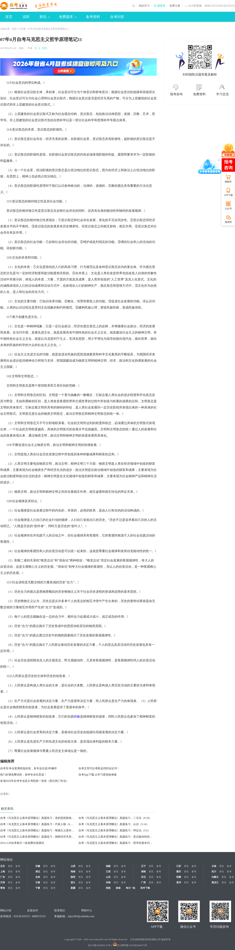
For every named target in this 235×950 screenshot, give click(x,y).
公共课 (21, 29)
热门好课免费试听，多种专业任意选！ (23, 774)
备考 (17, 866)
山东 (108, 877)
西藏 (178, 877)
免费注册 (174, 5)
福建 (108, 866)
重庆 (178, 871)
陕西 (73, 877)
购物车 (228, 181)
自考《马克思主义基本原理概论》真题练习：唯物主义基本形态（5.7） (43, 830)
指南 (108, 888)
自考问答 (117, 17)
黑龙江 (215, 882)
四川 (214, 871)
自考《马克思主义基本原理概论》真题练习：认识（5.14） (113, 824)
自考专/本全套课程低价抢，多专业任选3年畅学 (28, 768)
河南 (108, 882)
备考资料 (93, 17)
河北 (143, 877)
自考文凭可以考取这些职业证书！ (99, 768)
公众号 (228, 208)
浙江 (73, 882)
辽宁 (143, 866)
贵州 (178, 882)
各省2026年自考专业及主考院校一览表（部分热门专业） (34, 780)
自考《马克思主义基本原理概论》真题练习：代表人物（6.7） (37, 824)
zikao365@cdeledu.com (81, 916)
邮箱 (118, 888)
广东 (2, 877)
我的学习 (144, 5)
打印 (44, 48)
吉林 (37, 877)
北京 (2, 866)
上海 (2, 871)
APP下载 (228, 195)
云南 (214, 866)
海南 (73, 871)
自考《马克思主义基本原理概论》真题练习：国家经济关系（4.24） (41, 836)
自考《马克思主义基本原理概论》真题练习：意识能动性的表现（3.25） (122, 836)
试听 (26, 17)
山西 (73, 866)
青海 (2, 888)
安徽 (37, 866)
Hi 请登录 (159, 5)
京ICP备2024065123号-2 (100, 945)
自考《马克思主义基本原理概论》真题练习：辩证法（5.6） (114, 830)
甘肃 (37, 882)
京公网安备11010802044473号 (130, 945)
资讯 (44, 17)
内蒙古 (215, 877)
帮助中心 (86, 910)
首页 (8, 17)
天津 (2, 882)
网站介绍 (5, 910)
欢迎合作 (32, 910)
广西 (143, 882)
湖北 (37, 871)
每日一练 (130, 888)
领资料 (228, 222)
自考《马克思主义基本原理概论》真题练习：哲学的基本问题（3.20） (120, 842)
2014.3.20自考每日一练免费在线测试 (22, 842)
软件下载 (145, 888)
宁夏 (37, 888)
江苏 (178, 866)
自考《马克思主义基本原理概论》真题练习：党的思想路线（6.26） (41, 818)
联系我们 (59, 910)
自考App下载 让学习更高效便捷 (97, 774)
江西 (108, 871)
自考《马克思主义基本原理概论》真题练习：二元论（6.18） (115, 818)
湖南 (143, 871)
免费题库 (68, 17)
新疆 (73, 888)
